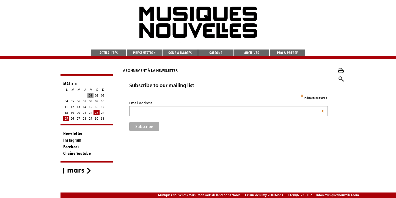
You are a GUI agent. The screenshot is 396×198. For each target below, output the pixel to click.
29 (90, 118)
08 (90, 101)
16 (96, 107)
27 (78, 118)
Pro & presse (287, 52)
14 (84, 107)
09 (96, 101)
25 (66, 118)
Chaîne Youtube (77, 153)
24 (102, 113)
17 (102, 107)
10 (102, 101)
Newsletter (72, 133)
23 (96, 113)
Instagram (72, 140)
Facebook (71, 146)
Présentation (144, 52)
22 (90, 113)
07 (84, 101)
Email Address (149, 102)
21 (84, 113)
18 (66, 113)
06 (78, 101)
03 (102, 95)
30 (96, 118)
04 (66, 101)
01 (90, 95)
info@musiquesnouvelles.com (337, 195)
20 (78, 113)
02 (96, 95)
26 (72, 118)
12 (72, 107)
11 (66, 107)
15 (90, 107)
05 (72, 101)
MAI (66, 83)
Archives (251, 52)
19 (72, 113)
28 (84, 118)
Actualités (109, 52)
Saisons (215, 52)
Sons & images (180, 52)
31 (102, 118)
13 (78, 107)
